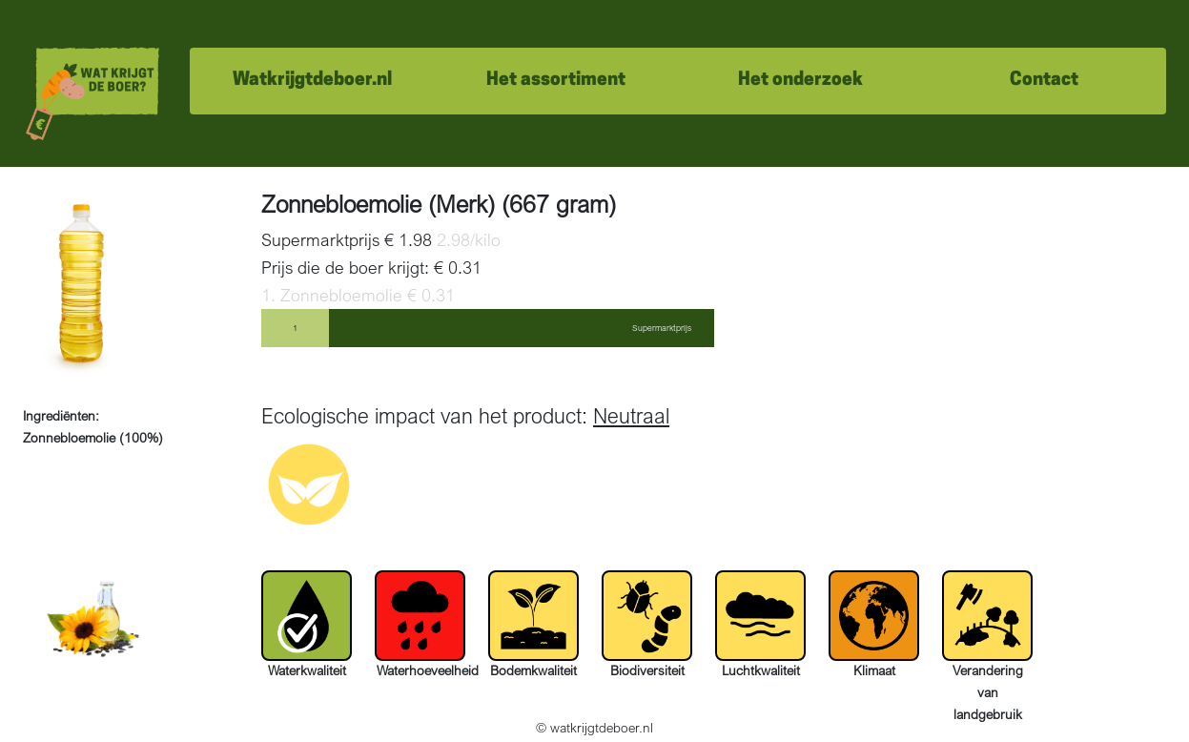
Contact (1044, 81)
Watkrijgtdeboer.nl (312, 81)
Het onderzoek (800, 81)
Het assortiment (555, 81)
